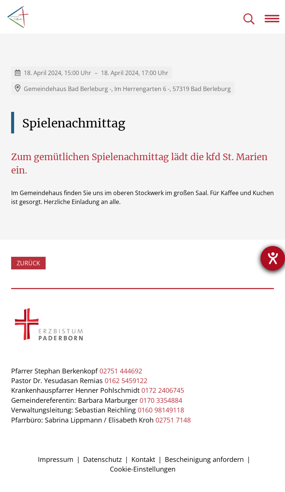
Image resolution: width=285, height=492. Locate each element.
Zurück (28, 263)
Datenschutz (102, 459)
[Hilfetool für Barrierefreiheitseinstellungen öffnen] (273, 258)
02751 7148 (173, 419)
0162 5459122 (126, 380)
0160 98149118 (161, 409)
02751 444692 (120, 370)
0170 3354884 (161, 400)
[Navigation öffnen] (275, 18)
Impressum (55, 459)
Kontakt (143, 459)
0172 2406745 (162, 390)
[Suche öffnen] (249, 19)
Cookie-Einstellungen (143, 469)
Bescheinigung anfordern (204, 459)
